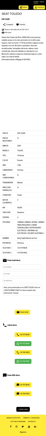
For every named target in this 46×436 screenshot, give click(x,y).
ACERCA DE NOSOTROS (13, 418)
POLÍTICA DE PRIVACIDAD (18, 421)
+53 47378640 (23, 334)
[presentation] (22, 302)
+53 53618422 (23, 352)
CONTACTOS (32, 421)
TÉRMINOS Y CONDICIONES (31, 418)
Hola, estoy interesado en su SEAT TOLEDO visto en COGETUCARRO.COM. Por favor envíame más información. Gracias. (22, 290)
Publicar (23, 7)
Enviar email (22, 312)
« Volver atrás (23, 409)
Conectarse (39, 7)
